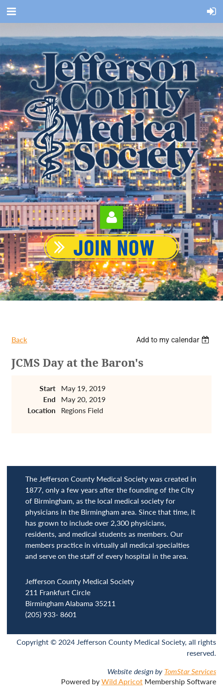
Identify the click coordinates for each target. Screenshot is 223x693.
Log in (111, 217)
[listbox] (174, 340)
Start (47, 388)
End (49, 399)
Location (42, 410)
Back (19, 339)
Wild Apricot (122, 681)
